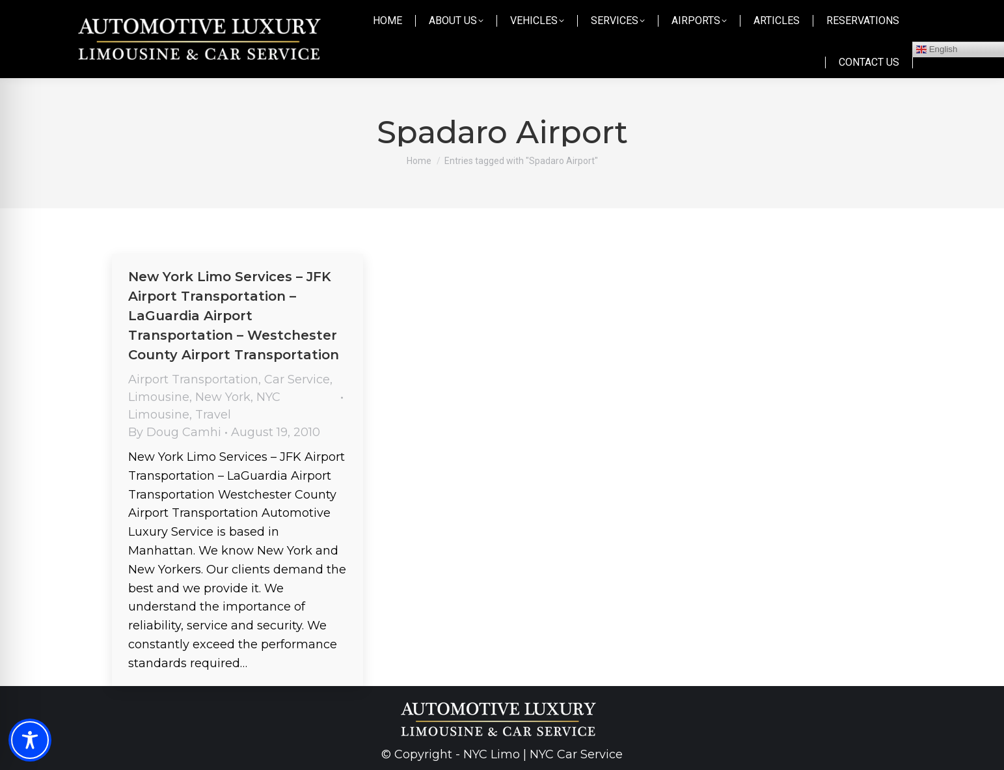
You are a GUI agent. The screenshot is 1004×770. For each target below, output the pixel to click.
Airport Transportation (193, 379)
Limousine (158, 397)
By (174, 432)
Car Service (297, 379)
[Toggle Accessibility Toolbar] (30, 740)
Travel (213, 414)
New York (223, 397)
